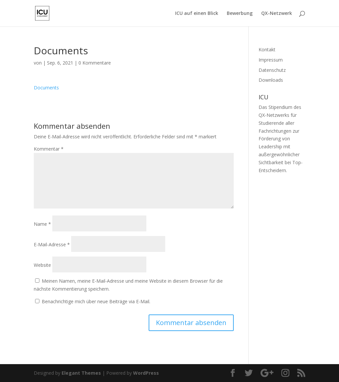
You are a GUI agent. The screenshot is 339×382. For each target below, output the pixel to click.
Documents (46, 87)
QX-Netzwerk (276, 13)
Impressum (271, 60)
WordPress (146, 373)
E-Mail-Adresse (52, 244)
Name (42, 224)
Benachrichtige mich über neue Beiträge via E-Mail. (96, 301)
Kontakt (267, 49)
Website (42, 265)
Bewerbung (240, 13)
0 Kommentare (94, 63)
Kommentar (49, 149)
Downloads (271, 80)
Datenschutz (272, 70)
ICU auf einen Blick (196, 13)
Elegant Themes (81, 373)
